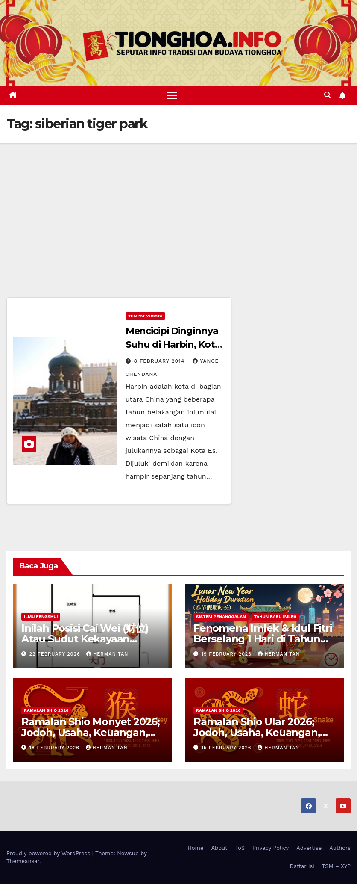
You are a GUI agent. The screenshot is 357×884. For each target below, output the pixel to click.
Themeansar (22, 861)
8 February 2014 (160, 361)
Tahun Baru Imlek (275, 616)
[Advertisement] (178, 207)
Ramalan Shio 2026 (46, 710)
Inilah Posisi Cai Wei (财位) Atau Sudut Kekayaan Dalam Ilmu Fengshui (85, 639)
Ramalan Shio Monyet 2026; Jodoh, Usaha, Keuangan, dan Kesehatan (90, 732)
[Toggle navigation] (171, 95)
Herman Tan (107, 654)
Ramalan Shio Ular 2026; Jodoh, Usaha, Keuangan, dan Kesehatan (256, 732)
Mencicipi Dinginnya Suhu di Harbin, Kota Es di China (173, 344)
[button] (327, 95)
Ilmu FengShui (41, 616)
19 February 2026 (228, 654)
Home (195, 848)
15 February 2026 (228, 748)
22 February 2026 (55, 654)
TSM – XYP (336, 866)
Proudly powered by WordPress (49, 853)
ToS (240, 848)
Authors (340, 848)
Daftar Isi (302, 866)
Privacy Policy (270, 848)
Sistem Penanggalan (221, 616)
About (219, 848)
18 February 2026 (55, 748)
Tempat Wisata (145, 316)
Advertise (309, 848)
